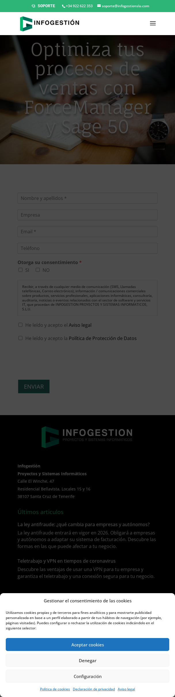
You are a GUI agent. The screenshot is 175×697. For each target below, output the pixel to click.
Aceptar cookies (87, 645)
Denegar (87, 660)
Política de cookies (55, 689)
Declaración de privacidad (94, 689)
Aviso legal (126, 689)
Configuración (88, 676)
